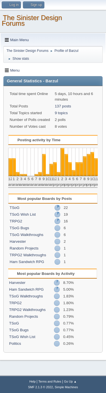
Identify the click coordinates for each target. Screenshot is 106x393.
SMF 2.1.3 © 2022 (40, 387)
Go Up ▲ (70, 381)
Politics (15, 343)
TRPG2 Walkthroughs (28, 255)
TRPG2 (16, 221)
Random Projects (24, 248)
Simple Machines (66, 387)
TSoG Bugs (19, 228)
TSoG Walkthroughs (27, 235)
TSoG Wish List (23, 214)
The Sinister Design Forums (32, 20)
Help (32, 381)
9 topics (61, 113)
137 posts (63, 106)
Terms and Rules (49, 381)
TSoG (15, 208)
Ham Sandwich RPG (27, 262)
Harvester (18, 241)
